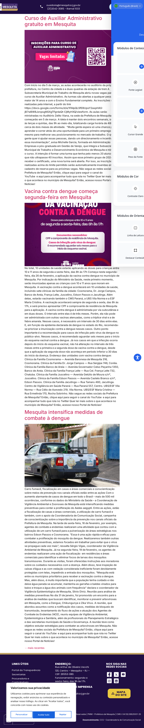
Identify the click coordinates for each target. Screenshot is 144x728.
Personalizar (21, 714)
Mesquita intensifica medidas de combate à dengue (64, 415)
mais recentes (35, 647)
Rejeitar (41, 714)
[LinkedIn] (116, 680)
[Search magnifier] (137, 7)
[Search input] (123, 7)
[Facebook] (109, 674)
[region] (41, 703)
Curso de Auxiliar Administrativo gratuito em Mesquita (63, 21)
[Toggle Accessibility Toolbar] (137, 357)
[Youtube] (123, 674)
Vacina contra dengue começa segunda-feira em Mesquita (61, 194)
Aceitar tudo (61, 714)
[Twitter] (116, 674)
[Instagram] (109, 680)
